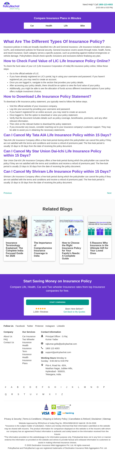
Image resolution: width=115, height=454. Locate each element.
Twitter (30, 326)
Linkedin (61, 326)
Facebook (20, 326)
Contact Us (9, 342)
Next (109, 193)
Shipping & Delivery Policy (55, 419)
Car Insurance (28, 336)
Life (66, 26)
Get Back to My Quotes (74, 312)
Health (49, 26)
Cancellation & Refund (79, 419)
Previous (8, 193)
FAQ (6, 339)
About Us (8, 336)
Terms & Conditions (32, 419)
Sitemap (107, 419)
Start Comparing (58, 302)
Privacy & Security (12, 419)
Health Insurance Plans (26, 360)
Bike (82, 26)
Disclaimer (96, 419)
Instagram (50, 326)
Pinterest (39, 326)
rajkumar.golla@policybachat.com (61, 344)
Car (32, 26)
